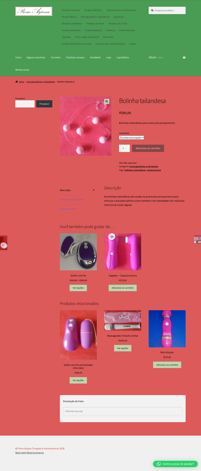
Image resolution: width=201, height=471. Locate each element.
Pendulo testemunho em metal (76, 43)
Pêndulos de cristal (118, 23)
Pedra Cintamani (127, 30)
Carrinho (55, 57)
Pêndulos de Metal (95, 23)
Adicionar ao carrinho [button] (122, 287)
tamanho (124, 133)
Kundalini (95, 57)
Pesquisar (20, 98)
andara (132, 43)
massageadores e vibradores (41, 81)
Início (18, 57)
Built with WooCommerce (29, 452)
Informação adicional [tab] (71, 199)
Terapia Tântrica (69, 16)
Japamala (66, 37)
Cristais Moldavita (93, 30)
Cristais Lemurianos (71, 30)
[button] (106, 101)
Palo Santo (108, 37)
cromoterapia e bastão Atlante (110, 43)
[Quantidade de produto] (124, 148)
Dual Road (118, 16)
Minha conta (22, 69)
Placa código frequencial (87, 37)
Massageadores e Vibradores (95, 16)
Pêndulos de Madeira (72, 23)
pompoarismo (154, 170)
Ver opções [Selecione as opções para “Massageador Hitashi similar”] (122, 348)
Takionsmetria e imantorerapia (121, 10)
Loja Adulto (123, 57)
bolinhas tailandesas (135, 170)
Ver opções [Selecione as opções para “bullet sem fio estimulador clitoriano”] (78, 380)
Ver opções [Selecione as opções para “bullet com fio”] (78, 287)
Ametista (110, 30)
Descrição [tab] (65, 190)
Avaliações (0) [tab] (67, 208)
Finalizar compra (75, 57)
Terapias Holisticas (93, 10)
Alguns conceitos (36, 57)
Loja (108, 57)
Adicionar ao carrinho (148, 148)
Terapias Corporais (71, 10)
